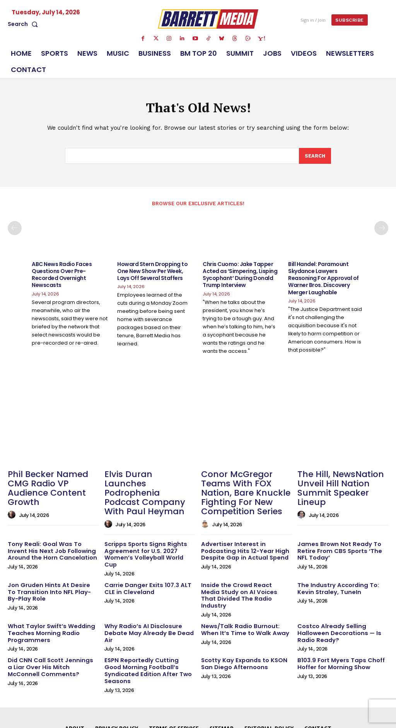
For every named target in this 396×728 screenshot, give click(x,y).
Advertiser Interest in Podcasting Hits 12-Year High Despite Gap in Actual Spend (242, 537)
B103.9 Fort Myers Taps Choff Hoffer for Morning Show (338, 633)
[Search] (315, 157)
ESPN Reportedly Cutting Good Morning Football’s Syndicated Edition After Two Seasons (148, 636)
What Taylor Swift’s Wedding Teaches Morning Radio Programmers (49, 603)
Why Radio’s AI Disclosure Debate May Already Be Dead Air (145, 603)
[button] (24, 24)
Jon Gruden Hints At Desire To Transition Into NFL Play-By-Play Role (50, 570)
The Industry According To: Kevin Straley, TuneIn (335, 567)
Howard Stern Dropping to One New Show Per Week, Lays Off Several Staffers (152, 272)
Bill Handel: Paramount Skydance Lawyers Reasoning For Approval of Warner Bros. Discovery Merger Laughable (323, 279)
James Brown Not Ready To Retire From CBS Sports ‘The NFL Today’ (342, 537)
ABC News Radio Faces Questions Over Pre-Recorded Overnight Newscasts (62, 275)
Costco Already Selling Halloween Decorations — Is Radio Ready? (336, 603)
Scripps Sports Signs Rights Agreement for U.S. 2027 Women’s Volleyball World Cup (147, 537)
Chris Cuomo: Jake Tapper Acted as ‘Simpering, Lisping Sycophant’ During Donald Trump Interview (240, 275)
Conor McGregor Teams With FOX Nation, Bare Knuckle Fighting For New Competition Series (245, 486)
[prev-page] (15, 229)
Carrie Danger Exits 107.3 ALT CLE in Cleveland (145, 567)
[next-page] (381, 229)
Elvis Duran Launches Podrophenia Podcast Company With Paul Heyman (144, 486)
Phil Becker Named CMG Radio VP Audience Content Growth (52, 482)
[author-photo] (13, 503)
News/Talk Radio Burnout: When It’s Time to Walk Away (246, 600)
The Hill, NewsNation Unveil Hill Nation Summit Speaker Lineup (340, 482)
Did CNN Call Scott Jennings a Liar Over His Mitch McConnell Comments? (50, 636)
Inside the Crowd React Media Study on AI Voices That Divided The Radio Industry (246, 570)
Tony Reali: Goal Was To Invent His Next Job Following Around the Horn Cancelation (51, 537)
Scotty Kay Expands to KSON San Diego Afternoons (241, 633)
